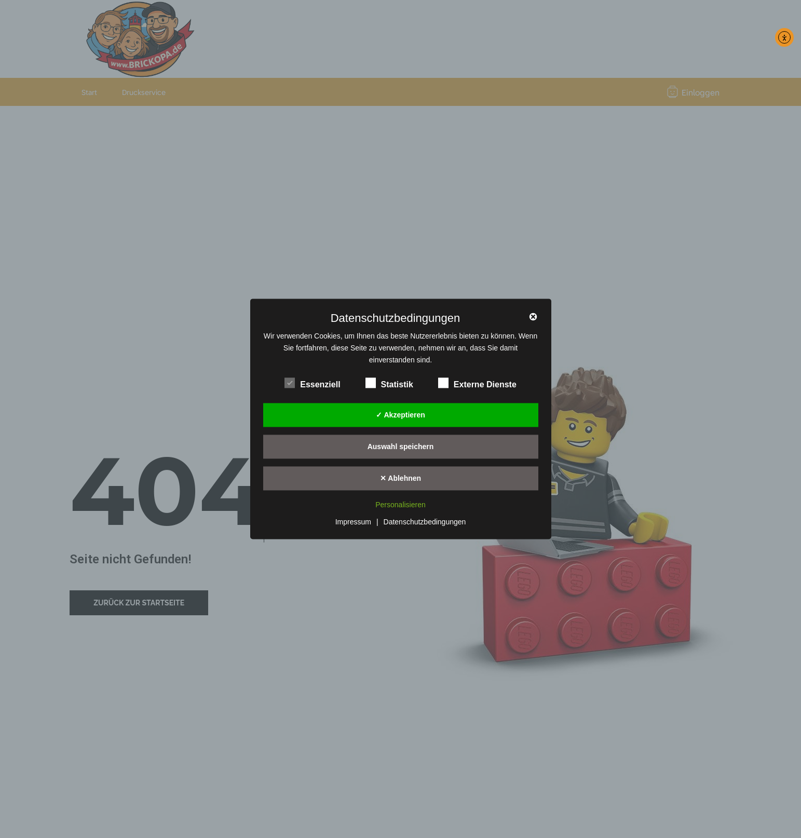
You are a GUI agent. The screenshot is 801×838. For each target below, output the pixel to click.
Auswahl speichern (401, 446)
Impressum (353, 522)
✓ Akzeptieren (400, 415)
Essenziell (312, 383)
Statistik (389, 383)
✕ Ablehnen (400, 478)
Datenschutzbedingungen (425, 522)
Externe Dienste (477, 383)
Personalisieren (400, 505)
